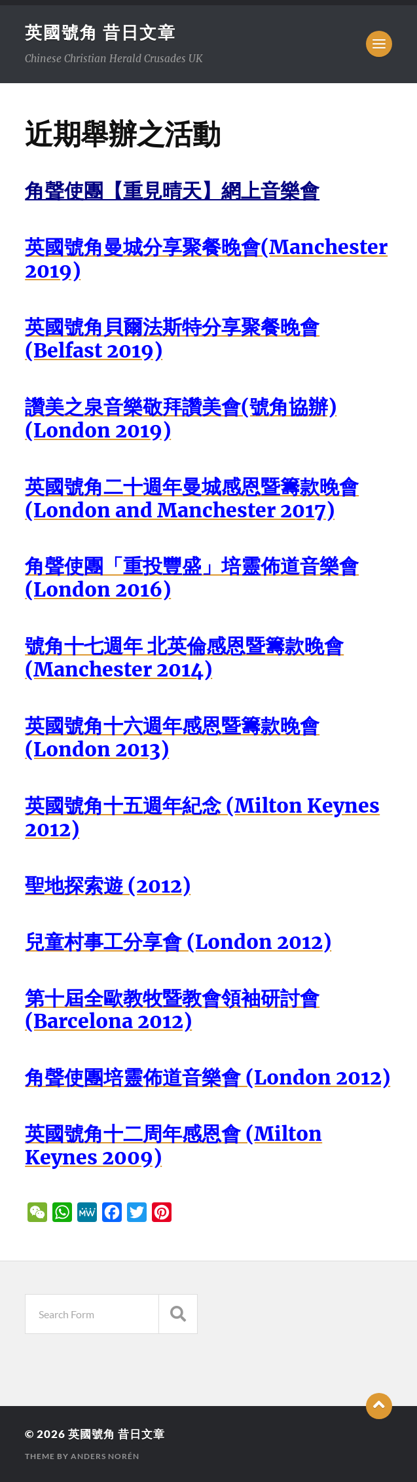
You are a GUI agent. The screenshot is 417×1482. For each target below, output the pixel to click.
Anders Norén (105, 1456)
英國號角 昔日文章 (100, 32)
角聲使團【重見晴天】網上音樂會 (172, 191)
